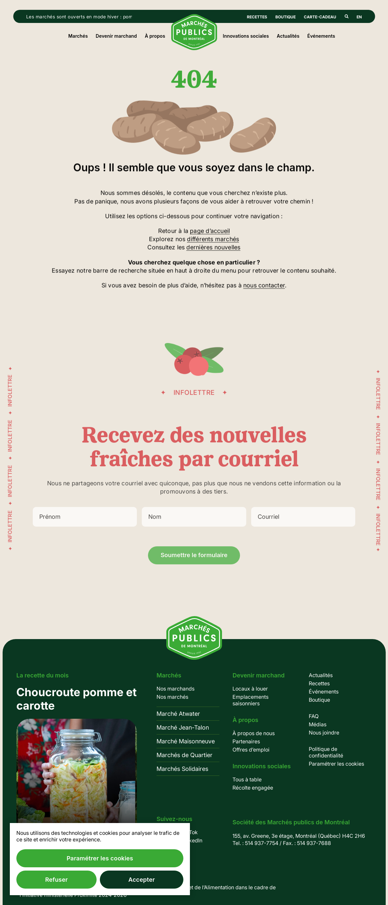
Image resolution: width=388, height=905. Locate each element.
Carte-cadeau (320, 16)
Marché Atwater (178, 713)
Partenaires (246, 741)
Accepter (141, 879)
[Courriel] (303, 524)
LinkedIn (192, 840)
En (359, 16)
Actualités (288, 36)
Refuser (56, 879)
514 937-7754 (261, 843)
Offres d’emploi (250, 749)
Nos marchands (175, 688)
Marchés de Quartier (184, 755)
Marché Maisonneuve (186, 741)
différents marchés (213, 239)
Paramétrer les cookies (336, 763)
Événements (321, 36)
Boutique (285, 16)
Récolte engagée (252, 787)
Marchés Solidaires (182, 768)
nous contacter (264, 286)
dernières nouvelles (213, 248)
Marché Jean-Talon (183, 727)
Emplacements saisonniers (250, 700)
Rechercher (346, 16)
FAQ (314, 716)
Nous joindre (324, 732)
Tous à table (247, 779)
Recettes (257, 16)
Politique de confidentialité (326, 752)
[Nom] (194, 524)
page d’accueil (210, 231)
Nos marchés (172, 697)
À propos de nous (253, 733)
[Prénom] (85, 524)
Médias (317, 724)
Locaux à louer (250, 688)
